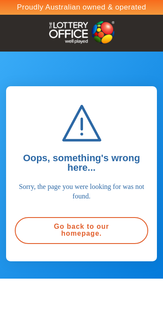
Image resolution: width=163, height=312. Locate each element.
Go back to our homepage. (81, 230)
